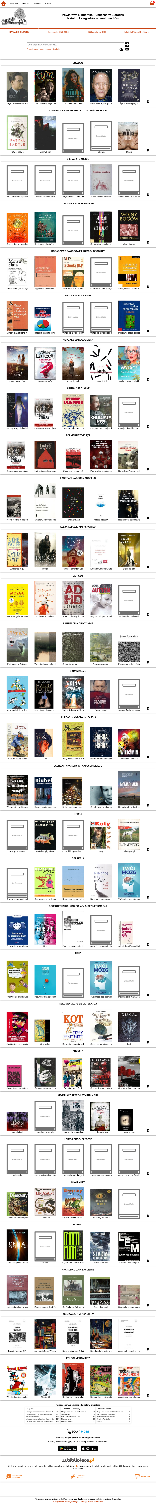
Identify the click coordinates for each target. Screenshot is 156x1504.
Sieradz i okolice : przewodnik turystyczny (39, 1414)
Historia (25, 3)
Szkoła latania (65, 1414)
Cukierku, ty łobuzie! (67, 1421)
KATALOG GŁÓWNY (19, 32)
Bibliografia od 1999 (97, 32)
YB (118, 3)
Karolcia (99, 1421)
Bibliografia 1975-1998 (58, 32)
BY (123, 3)
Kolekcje (56, 49)
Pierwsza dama (66, 1419)
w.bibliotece (70, 1466)
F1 (135, 3)
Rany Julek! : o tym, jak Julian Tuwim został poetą (112, 1412)
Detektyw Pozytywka (103, 1419)
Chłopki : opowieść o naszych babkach (73, 1412)
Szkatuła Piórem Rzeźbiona (136, 32)
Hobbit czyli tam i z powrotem (106, 1416)
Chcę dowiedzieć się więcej (65, 1501)
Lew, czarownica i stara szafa (70, 1416)
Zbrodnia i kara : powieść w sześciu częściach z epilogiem (44, 1421)
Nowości (14, 3)
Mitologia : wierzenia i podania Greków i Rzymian (41, 1412)
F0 (130, 3)
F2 (142, 3)
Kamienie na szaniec (32, 1416)
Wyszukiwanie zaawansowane (39, 49)
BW (112, 3)
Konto (48, 3)
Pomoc (37, 3)
